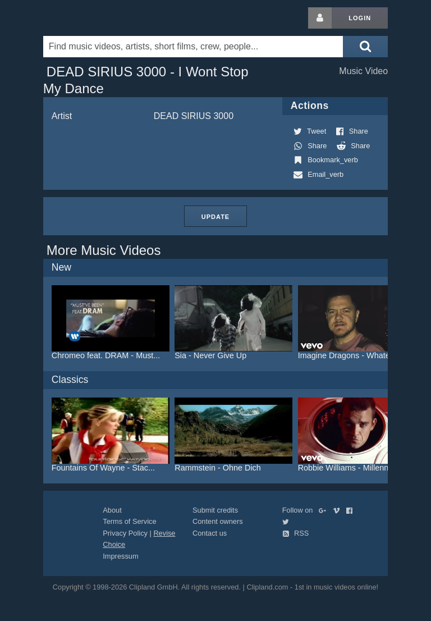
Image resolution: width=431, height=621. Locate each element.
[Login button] (320, 18)
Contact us (209, 533)
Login (360, 18)
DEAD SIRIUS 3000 (193, 116)
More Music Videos (104, 250)
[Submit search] (365, 46)
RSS (295, 533)
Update (215, 216)
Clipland (102, 18)
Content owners (217, 521)
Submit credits (215, 510)
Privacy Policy (125, 533)
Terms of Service (129, 521)
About (112, 510)
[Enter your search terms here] (193, 46)
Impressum (120, 556)
